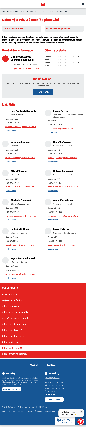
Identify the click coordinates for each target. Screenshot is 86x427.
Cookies (14, 411)
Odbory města (44, 11)
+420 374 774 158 (55, 241)
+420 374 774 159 (12, 212)
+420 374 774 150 (12, 123)
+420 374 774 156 (12, 183)
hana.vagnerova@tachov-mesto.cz (62, 158)
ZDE (57, 411)
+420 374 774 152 (12, 154)
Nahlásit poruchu (11, 389)
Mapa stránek (50, 394)
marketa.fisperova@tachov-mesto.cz (20, 216)
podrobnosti (10, 131)
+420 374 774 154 (12, 241)
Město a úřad (19, 11)
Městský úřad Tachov (15, 407)
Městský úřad (32, 11)
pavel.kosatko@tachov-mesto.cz (61, 245)
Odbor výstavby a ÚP (59, 11)
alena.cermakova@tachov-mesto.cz (63, 216)
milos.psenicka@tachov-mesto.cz (19, 187)
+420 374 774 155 (12, 270)
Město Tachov (7, 11)
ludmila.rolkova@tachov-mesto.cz (19, 245)
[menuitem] (43, 294)
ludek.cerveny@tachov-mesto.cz (61, 129)
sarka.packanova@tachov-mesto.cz (20, 274)
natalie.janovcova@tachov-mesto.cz (63, 187)
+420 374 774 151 (55, 183)
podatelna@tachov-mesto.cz (26, 68)
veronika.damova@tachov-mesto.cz (20, 158)
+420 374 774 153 (55, 125)
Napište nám (43, 92)
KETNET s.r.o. (43, 407)
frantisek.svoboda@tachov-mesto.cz (20, 127)
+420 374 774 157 (55, 154)
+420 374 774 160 (55, 212)
